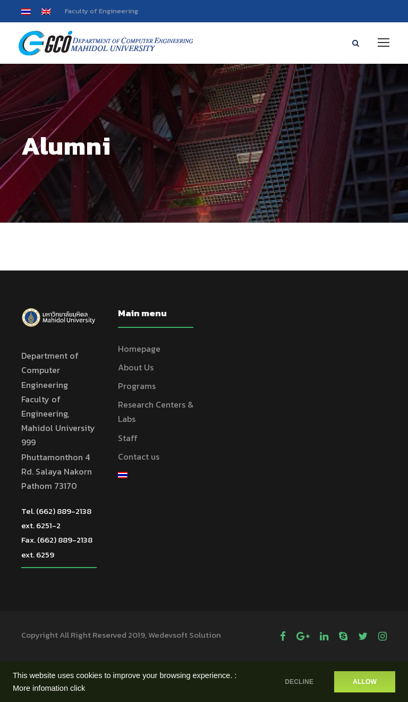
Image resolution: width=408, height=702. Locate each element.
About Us (136, 367)
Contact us (138, 456)
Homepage (139, 348)
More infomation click (49, 688)
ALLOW (365, 682)
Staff (128, 438)
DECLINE (299, 682)
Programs (137, 385)
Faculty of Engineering (101, 11)
